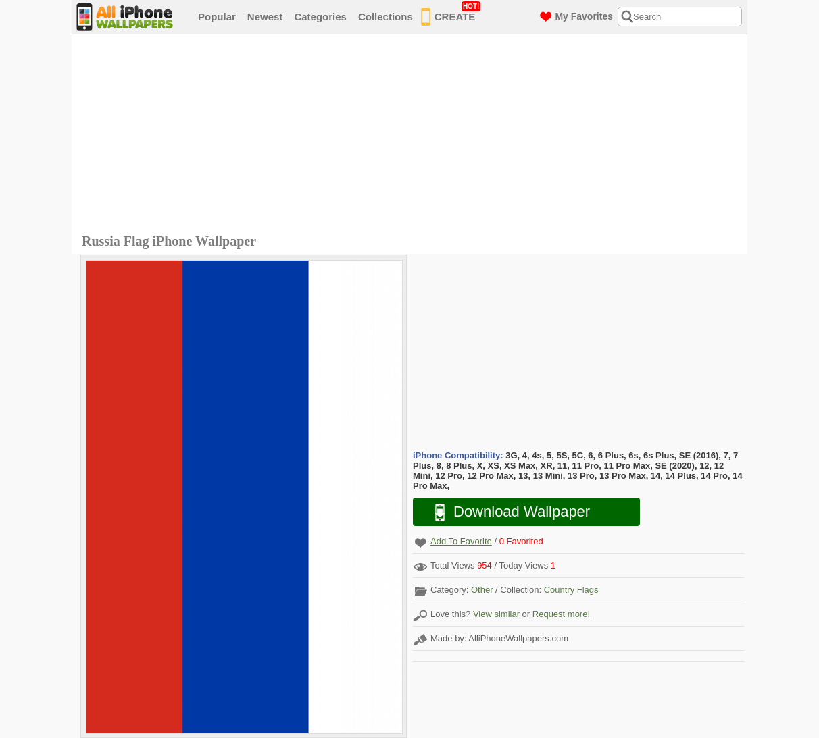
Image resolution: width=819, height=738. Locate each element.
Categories (320, 16)
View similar (496, 614)
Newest (265, 16)
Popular (217, 16)
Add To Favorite (461, 541)
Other (482, 590)
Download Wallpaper (505, 512)
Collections (385, 16)
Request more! (561, 614)
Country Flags (571, 590)
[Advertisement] (412, 135)
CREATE (451, 14)
